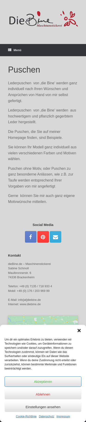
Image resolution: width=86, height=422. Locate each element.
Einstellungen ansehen (43, 407)
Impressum (63, 416)
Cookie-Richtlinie (26, 416)
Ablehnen (43, 394)
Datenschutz (46, 416)
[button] (79, 330)
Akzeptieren (43, 382)
